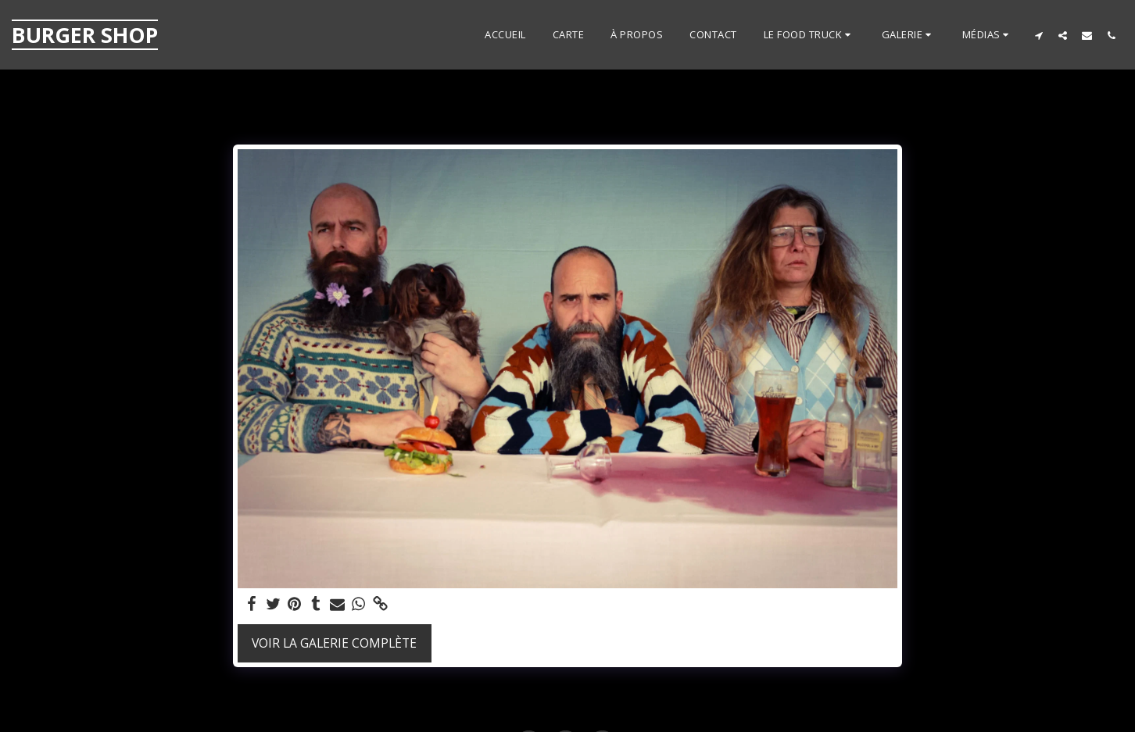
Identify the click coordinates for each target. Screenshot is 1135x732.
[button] (809, 35)
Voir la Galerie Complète (334, 643)
